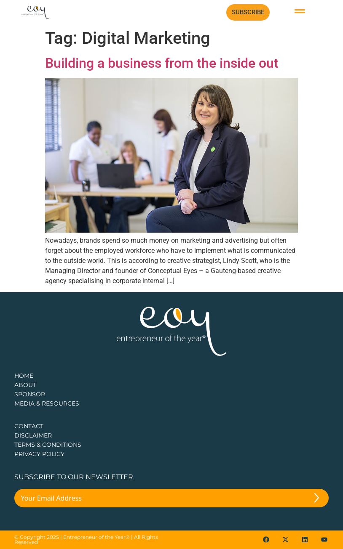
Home (23, 375)
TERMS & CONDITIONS (47, 444)
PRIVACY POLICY (39, 454)
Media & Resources (46, 403)
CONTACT (28, 426)
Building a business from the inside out (162, 63)
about (25, 385)
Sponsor (29, 394)
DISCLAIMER (33, 435)
